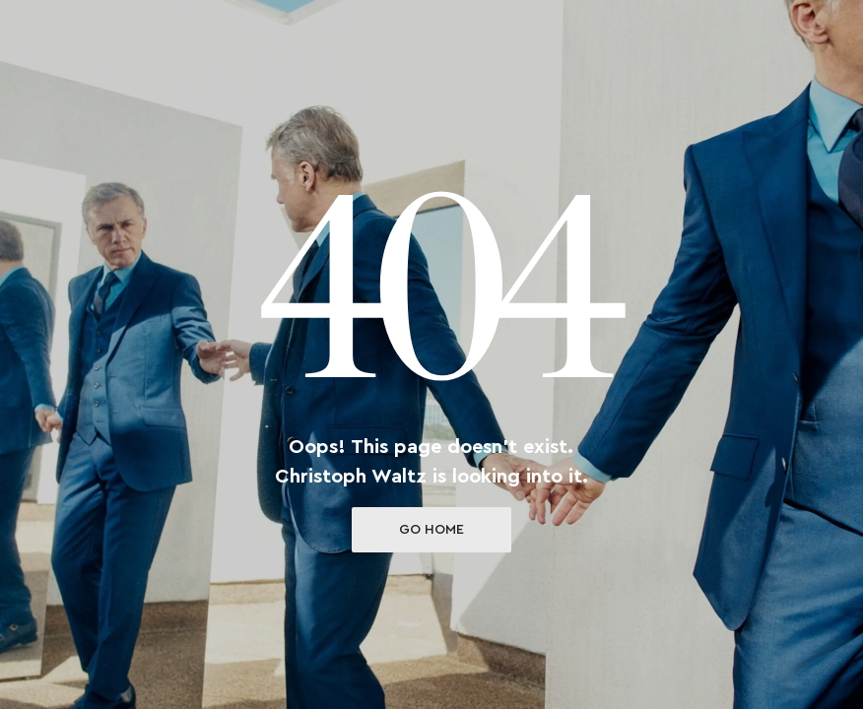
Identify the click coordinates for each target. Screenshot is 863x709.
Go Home (431, 530)
